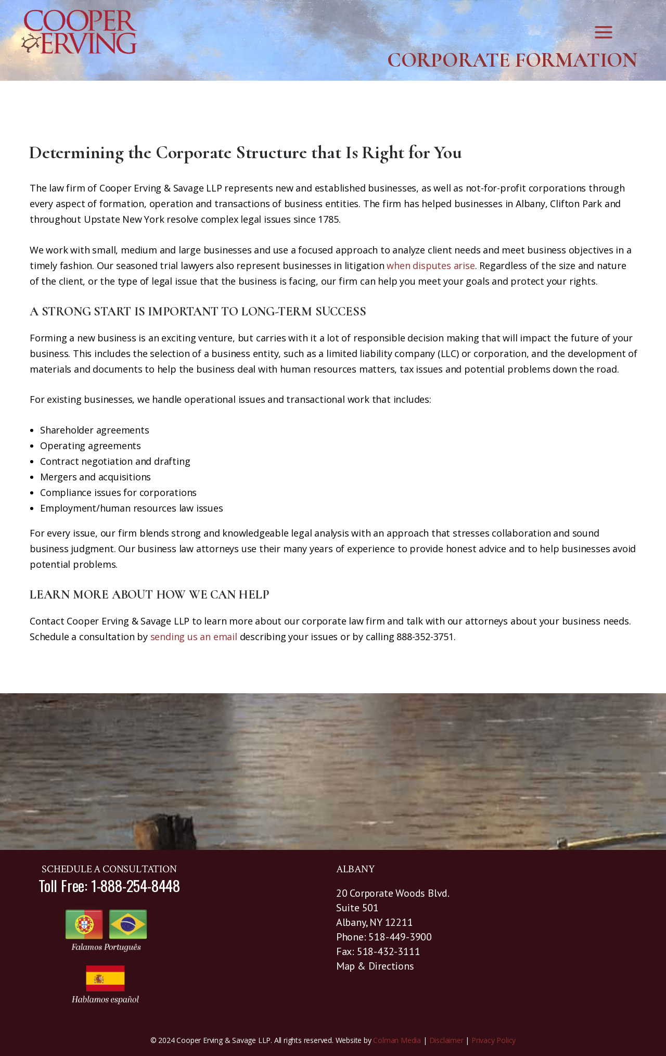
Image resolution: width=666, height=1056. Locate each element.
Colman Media (397, 1040)
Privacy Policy (493, 1040)
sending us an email (193, 636)
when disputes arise (431, 265)
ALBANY (355, 869)
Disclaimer (446, 1040)
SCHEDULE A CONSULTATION (109, 869)
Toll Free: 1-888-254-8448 (109, 885)
